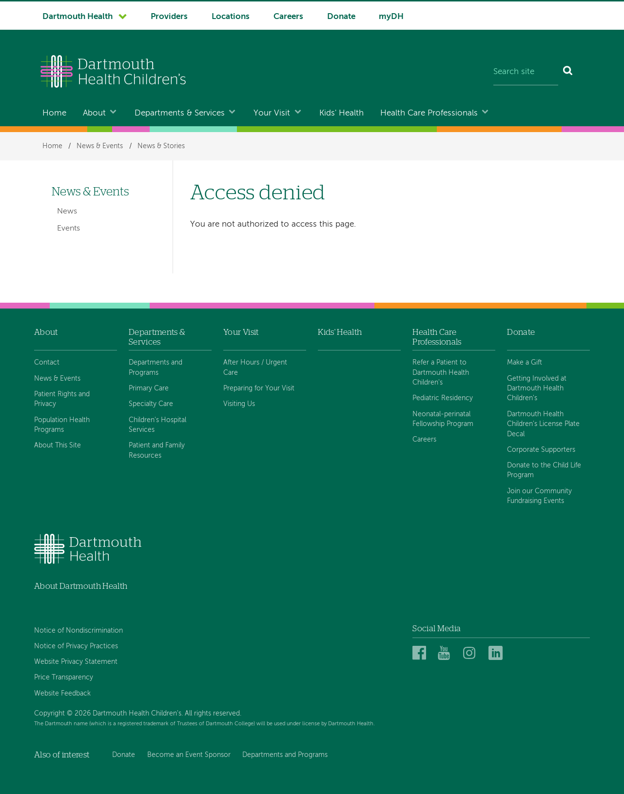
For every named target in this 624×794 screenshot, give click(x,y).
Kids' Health (341, 113)
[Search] (568, 72)
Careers (288, 17)
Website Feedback (62, 693)
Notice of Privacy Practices (76, 646)
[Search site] (525, 72)
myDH (391, 17)
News (67, 211)
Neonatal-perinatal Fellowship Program (442, 419)
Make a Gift (524, 362)
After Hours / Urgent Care (255, 367)
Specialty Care (151, 404)
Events (68, 228)
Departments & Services (180, 113)
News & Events (100, 146)
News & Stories (161, 146)
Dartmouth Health (77, 17)
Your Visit (272, 113)
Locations (231, 17)
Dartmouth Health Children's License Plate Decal (543, 424)
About (94, 113)
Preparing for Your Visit (258, 388)
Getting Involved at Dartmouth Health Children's (536, 388)
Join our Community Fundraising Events (539, 496)
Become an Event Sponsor (189, 755)
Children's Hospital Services (157, 425)
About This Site (57, 445)
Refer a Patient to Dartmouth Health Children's (440, 372)
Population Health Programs (62, 425)
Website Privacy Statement (75, 661)
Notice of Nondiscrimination (78, 630)
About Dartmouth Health (80, 586)
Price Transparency (63, 677)
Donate (341, 17)
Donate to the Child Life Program (544, 470)
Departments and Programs (155, 367)
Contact (46, 362)
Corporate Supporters (541, 449)
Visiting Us (239, 404)
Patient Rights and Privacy (62, 399)
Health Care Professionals (429, 113)
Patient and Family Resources (157, 450)
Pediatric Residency (442, 398)
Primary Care (149, 388)
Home (54, 113)
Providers (169, 17)
